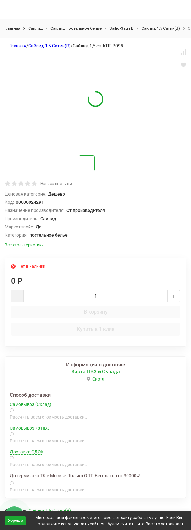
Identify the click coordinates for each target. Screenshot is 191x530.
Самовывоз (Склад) (30, 404)
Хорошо (15, 520)
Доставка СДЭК (26, 451)
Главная (12, 28)
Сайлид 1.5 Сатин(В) (161, 28)
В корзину (96, 312)
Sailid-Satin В (121, 28)
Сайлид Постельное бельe (76, 28)
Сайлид (35, 28)
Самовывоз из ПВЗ (29, 428)
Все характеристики (24, 244)
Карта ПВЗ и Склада (95, 372)
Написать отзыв (56, 183)
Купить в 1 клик (96, 329)
